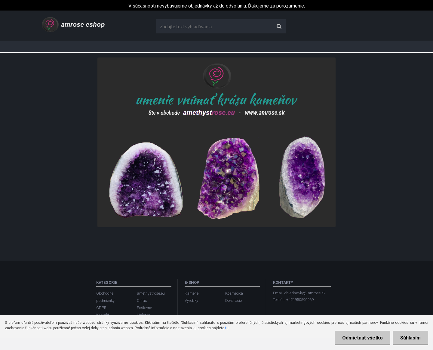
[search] (279, 26)
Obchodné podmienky (105, 297)
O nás (142, 300)
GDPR (101, 307)
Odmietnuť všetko (362, 338)
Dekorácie (233, 300)
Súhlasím (410, 338)
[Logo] (73, 24)
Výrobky (191, 300)
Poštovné (144, 307)
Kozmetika (234, 293)
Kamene (191, 293)
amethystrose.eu (151, 293)
